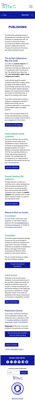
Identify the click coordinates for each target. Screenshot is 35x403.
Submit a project (11, 345)
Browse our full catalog (13, 125)
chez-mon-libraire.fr (14, 225)
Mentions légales (17, 398)
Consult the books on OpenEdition (17, 265)
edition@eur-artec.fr (17, 349)
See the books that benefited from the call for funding (17, 334)
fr (2, 15)
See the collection (12, 167)
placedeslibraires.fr (22, 223)
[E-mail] (13, 372)
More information (12, 302)
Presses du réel (12, 227)
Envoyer (24, 372)
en (5, 15)
